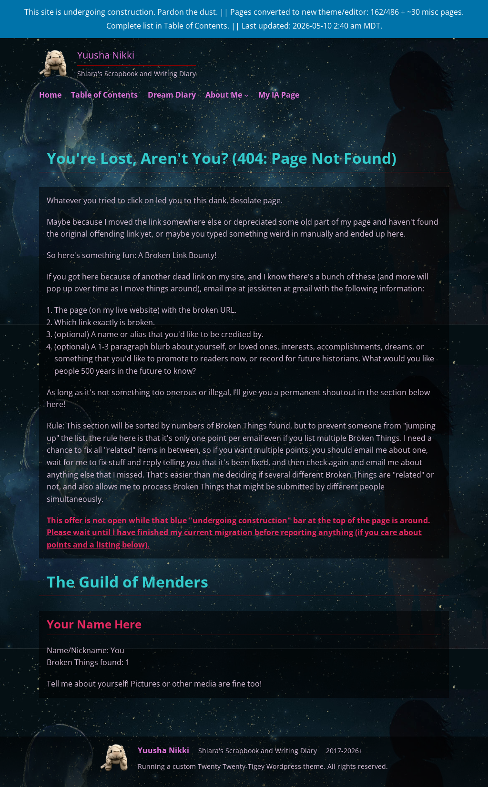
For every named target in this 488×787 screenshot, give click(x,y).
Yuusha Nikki (105, 55)
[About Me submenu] (246, 95)
